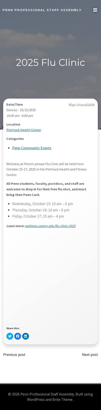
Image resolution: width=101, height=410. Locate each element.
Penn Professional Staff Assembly (42, 10)
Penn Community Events (31, 147)
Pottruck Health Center (23, 130)
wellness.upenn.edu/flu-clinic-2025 (50, 226)
